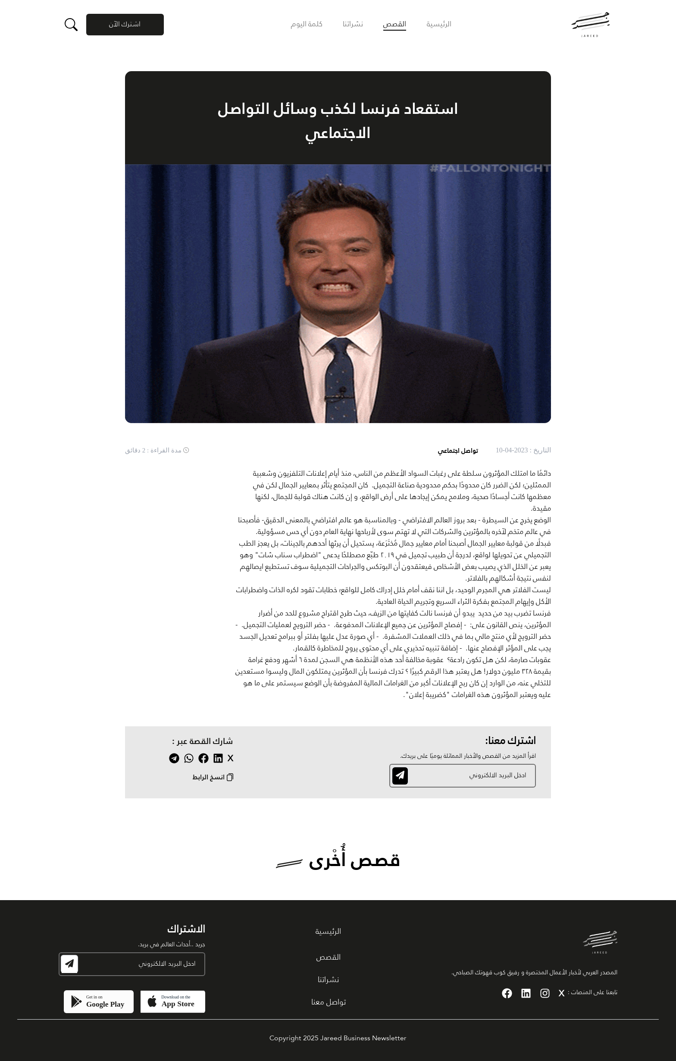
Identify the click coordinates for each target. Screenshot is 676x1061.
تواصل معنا (328, 1002)
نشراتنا (353, 24)
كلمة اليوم (306, 24)
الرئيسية (439, 24)
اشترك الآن (125, 24)
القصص (394, 24)
